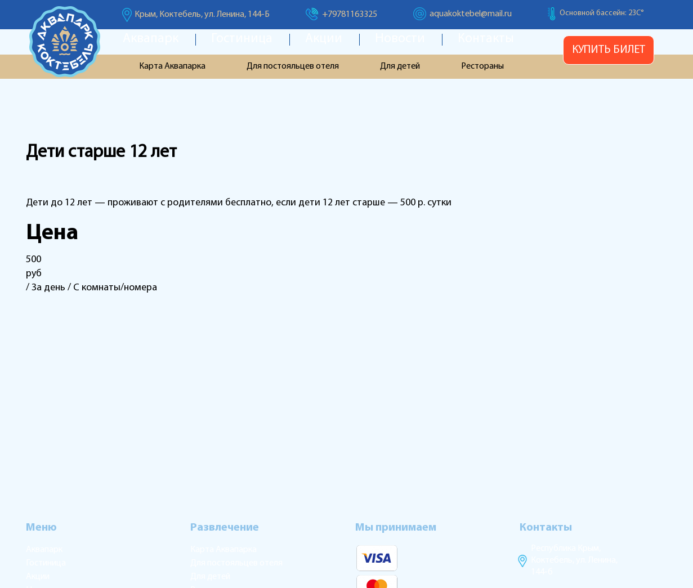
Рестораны (482, 66)
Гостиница (241, 39)
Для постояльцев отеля (293, 66)
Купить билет (608, 50)
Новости (400, 39)
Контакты (486, 39)
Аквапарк (150, 39)
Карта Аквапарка (172, 66)
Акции (323, 39)
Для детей (400, 66)
